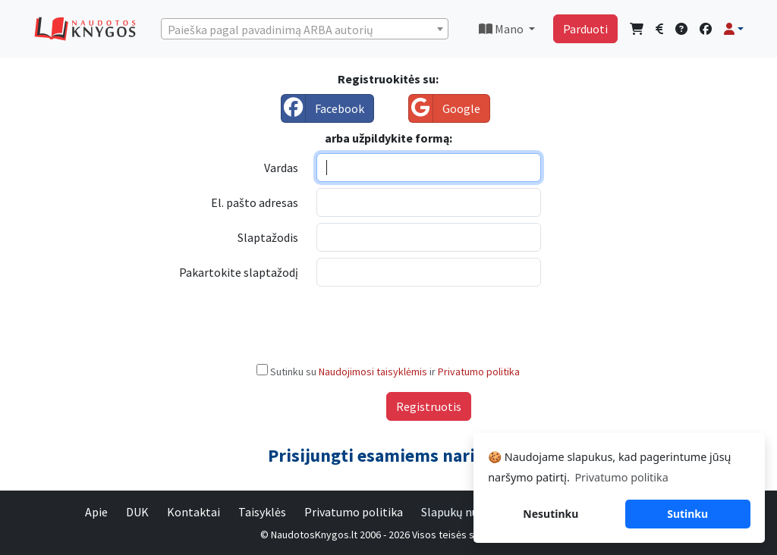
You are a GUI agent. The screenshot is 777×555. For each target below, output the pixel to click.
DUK (137, 511)
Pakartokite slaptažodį (238, 272)
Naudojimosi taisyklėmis (374, 371)
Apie (96, 511)
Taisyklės (262, 511)
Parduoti (585, 28)
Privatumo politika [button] (621, 477)
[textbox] (305, 29)
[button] (734, 29)
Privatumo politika (479, 371)
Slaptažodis (268, 237)
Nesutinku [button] (550, 513)
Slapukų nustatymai (473, 511)
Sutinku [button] (687, 513)
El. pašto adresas (254, 202)
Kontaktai (193, 511)
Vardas (281, 167)
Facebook (323, 108)
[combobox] (304, 28)
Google (444, 108)
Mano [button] (502, 28)
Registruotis (428, 406)
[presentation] (431, 322)
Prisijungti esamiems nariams (388, 455)
